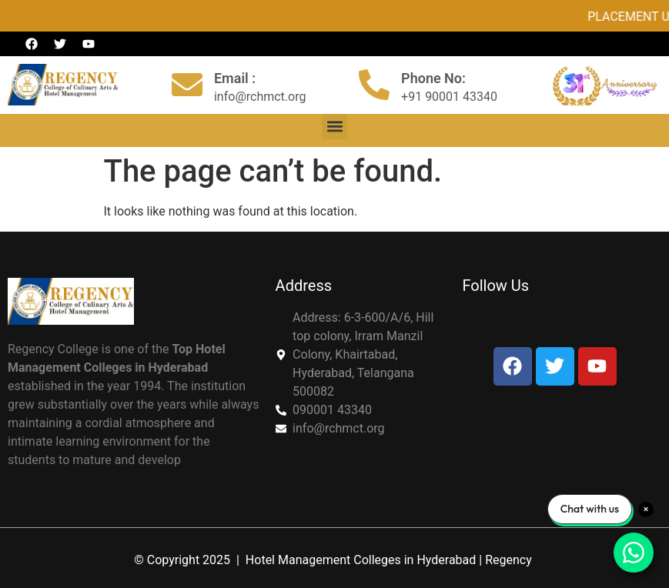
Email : (235, 78)
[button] (334, 126)
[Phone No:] (374, 84)
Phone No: (433, 78)
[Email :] (187, 84)
